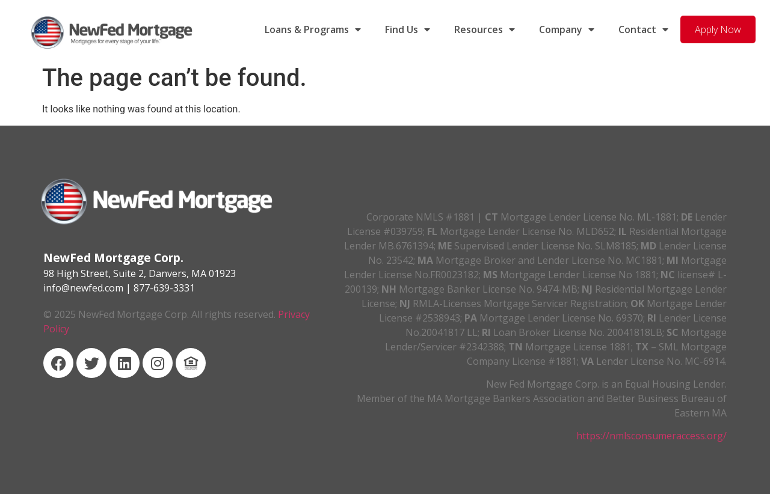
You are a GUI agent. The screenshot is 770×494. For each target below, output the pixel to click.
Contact (643, 29)
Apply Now (718, 29)
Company (566, 29)
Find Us (407, 29)
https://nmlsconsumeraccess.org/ (651, 435)
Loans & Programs (313, 29)
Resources (484, 29)
